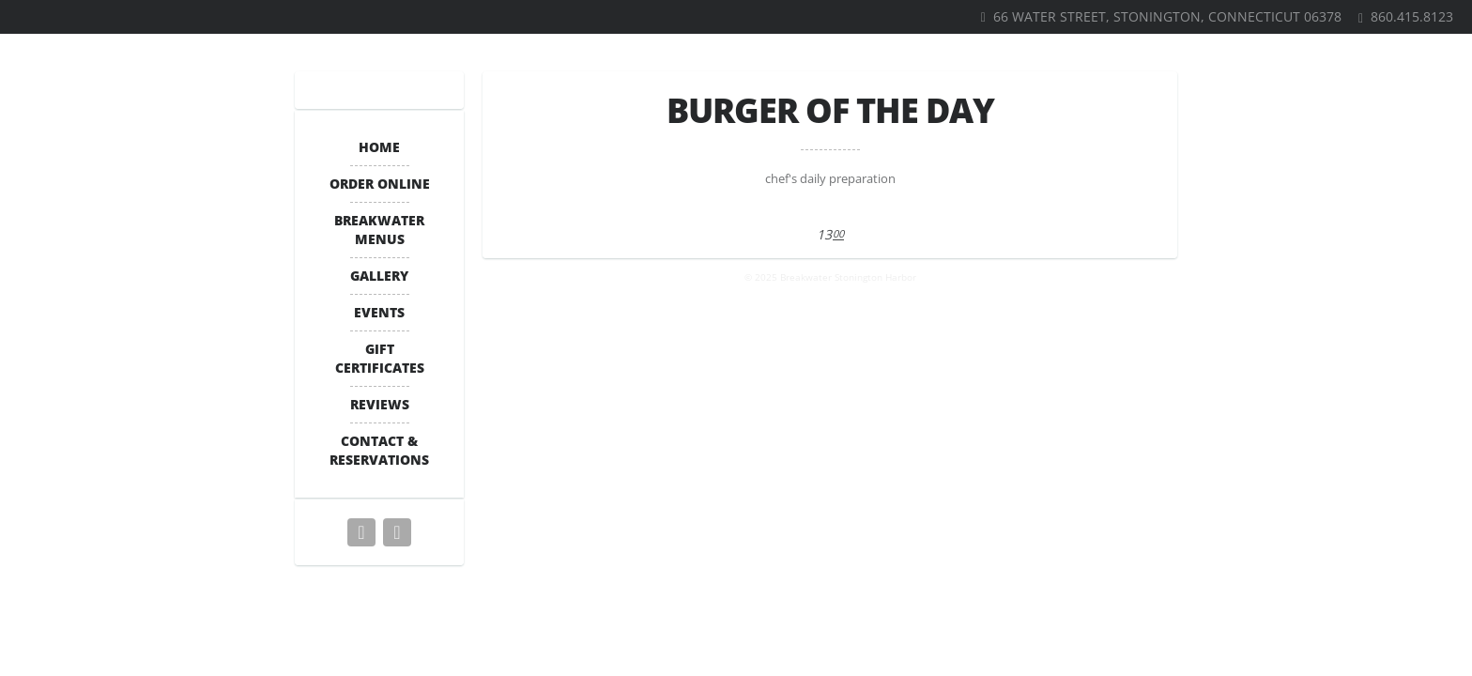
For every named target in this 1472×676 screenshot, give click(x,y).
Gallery (379, 275)
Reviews (379, 404)
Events (379, 312)
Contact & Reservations (379, 450)
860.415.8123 (1412, 16)
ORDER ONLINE (380, 183)
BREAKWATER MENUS (379, 229)
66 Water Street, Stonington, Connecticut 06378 (1167, 16)
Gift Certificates (379, 358)
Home (379, 147)
